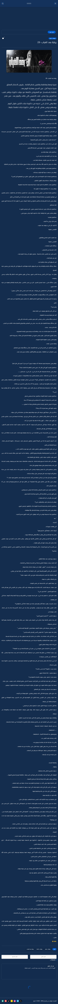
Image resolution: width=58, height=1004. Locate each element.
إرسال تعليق (51, 966)
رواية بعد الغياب (30, 949)
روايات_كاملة (39, 949)
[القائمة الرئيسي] (55, 3)
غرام (34, 1001)
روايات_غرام (52, 38)
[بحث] (3, 3)
